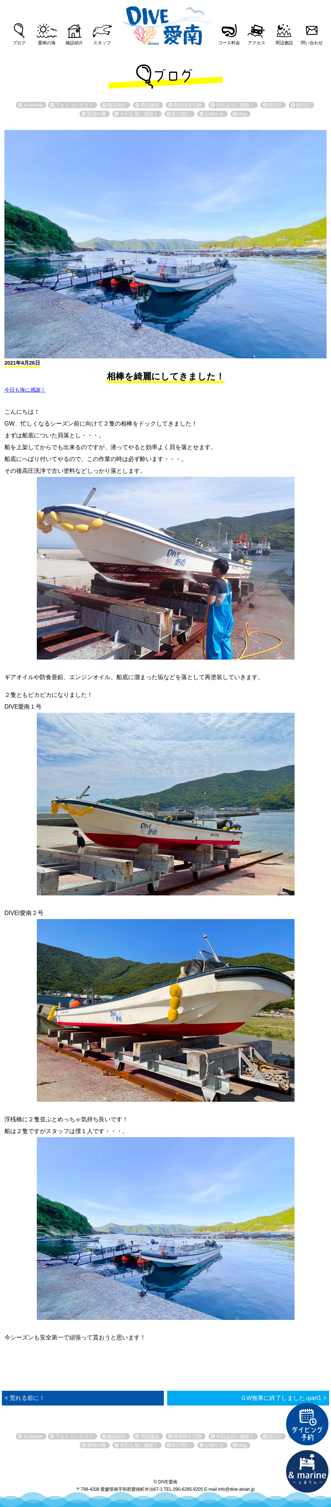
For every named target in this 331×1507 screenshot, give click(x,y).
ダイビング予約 (307, 1424)
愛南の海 (47, 42)
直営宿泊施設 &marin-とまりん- (307, 1471)
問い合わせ (312, 42)
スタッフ (102, 42)
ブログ (19, 42)
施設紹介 (74, 42)
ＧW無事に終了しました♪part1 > (283, 1398)
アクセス (256, 42)
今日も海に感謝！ (25, 390)
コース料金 (229, 42)
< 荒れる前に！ (25, 1398)
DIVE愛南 (165, 23)
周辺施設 (284, 42)
